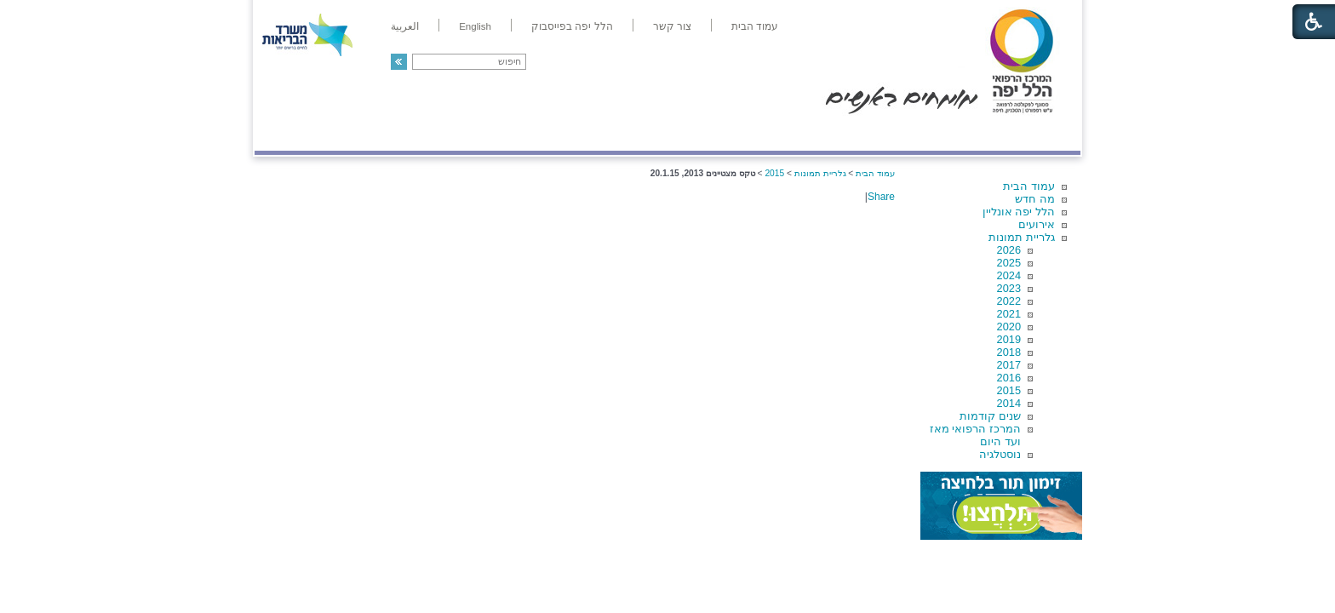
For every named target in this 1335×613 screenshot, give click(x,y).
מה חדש (1035, 198)
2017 (1009, 364)
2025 (1009, 262)
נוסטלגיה (1000, 454)
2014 (1009, 403)
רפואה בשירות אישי (482, 133)
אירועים (1036, 224)
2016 (1009, 377)
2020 (1009, 326)
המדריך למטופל (726, 133)
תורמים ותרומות (366, 133)
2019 (1009, 339)
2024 (1009, 275)
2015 (1009, 390)
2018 (1009, 352)
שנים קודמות (990, 416)
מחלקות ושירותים (928, 133)
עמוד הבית (1029, 186)
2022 (1009, 301)
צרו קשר (282, 133)
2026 (1009, 249)
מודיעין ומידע (1031, 133)
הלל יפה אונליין (1019, 211)
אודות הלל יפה (824, 133)
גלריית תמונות (1021, 237)
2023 (1009, 288)
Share (881, 197)
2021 (1009, 313)
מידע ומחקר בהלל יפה (610, 133)
